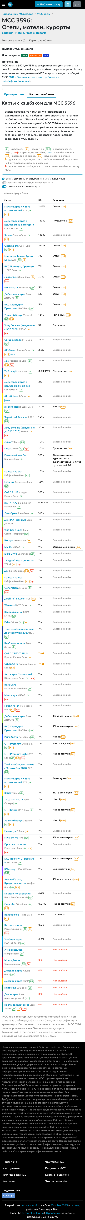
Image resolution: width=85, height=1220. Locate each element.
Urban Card (11, 663)
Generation (11, 587)
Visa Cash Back (13, 529)
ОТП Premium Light (16, 753)
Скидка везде (13, 339)
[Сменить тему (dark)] (77, 4)
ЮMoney (9, 869)
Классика (10, 987)
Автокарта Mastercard (18, 674)
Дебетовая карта (14, 294)
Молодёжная (12, 960)
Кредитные (58, 178)
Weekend (10, 605)
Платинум (10, 831)
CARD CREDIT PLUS (16, 653)
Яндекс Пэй (11, 406)
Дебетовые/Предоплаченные (31, 178)
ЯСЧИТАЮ (10, 502)
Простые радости (15, 844)
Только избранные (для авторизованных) (31, 182)
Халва (8, 235)
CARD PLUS (11, 492)
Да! (6, 570)
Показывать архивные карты (24, 186)
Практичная (11, 705)
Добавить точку (48, 4)
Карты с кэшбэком (41, 40)
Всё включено (13, 611)
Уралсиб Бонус (13, 315)
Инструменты (11, 1168)
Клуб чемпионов (14, 643)
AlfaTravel (10, 350)
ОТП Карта (11, 809)
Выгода (9, 540)
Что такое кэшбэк (56, 1181)
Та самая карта (13, 799)
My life (8, 547)
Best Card (10, 684)
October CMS (59, 1205)
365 (6, 360)
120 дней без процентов (19, 560)
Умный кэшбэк (13, 949)
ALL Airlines (11, 396)
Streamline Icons (32, 1213)
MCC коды (43, 13)
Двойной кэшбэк (14, 598)
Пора (7, 448)
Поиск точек (10, 1161)
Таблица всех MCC (14, 1174)
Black (7, 792)
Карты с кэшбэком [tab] (41, 94)
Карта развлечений (16, 1004)
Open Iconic (53, 1213)
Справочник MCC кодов (17, 13)
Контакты (9, 1181)
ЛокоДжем (11, 276)
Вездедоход (11, 914)
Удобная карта (13, 939)
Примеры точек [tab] (14, 94)
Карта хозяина (13, 925)
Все (8, 178)
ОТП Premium (12, 743)
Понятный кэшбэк (15, 455)
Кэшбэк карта (13, 471)
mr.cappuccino (31, 1205)
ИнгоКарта (11, 287)
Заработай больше (15, 417)
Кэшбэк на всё (13, 577)
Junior (8, 441)
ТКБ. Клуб (10, 371)
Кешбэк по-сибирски (17, 893)
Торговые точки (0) (14, 40)
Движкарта (11, 994)
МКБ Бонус (11, 837)
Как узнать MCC (55, 1168)
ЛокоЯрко (10, 513)
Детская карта (13, 970)
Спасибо (9, 904)
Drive (7, 622)
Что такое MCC (54, 1161)
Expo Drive (10, 553)
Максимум (10, 695)
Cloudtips (8, 1195)
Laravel (75, 1205)
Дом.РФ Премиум (15, 519)
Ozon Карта (11, 245)
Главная (9, 481)
